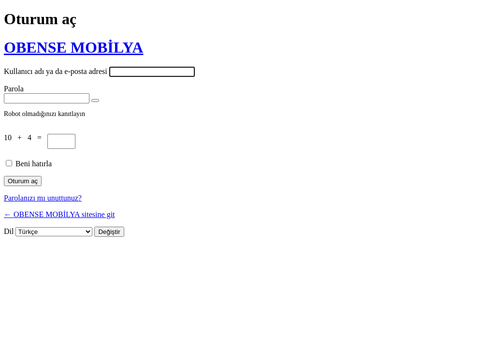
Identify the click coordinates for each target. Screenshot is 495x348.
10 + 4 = (25, 137)
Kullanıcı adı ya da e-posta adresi (55, 71)
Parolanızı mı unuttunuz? (43, 198)
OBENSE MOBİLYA (73, 47)
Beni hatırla (33, 164)
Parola (14, 89)
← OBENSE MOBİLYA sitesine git (59, 214)
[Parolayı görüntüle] (95, 100)
